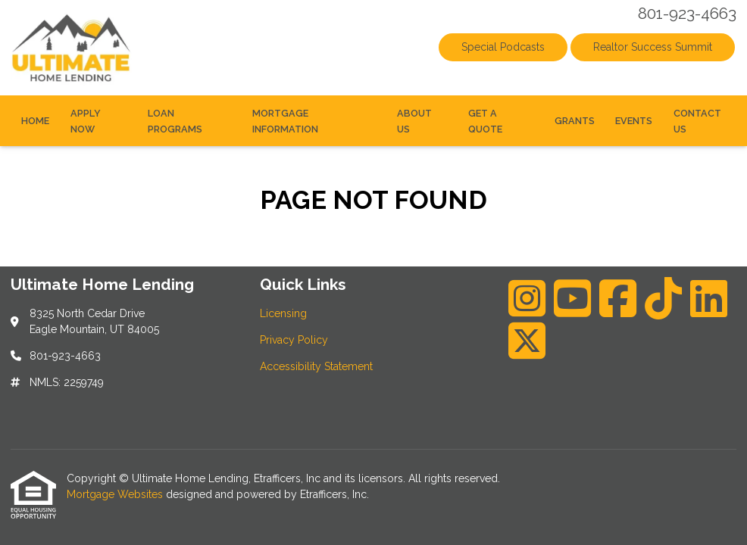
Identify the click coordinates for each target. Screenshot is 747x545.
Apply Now (85, 121)
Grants (575, 120)
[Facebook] (617, 298)
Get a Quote (485, 121)
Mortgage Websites (116, 494)
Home (35, 120)
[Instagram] (526, 298)
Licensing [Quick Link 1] (283, 313)
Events (633, 120)
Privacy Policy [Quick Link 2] (294, 340)
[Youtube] (572, 298)
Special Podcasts (503, 47)
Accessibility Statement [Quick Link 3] (316, 366)
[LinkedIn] (708, 298)
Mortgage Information (285, 121)
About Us (414, 121)
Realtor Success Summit (652, 47)
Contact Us (697, 121)
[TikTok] (663, 298)
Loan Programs (175, 121)
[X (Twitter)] (526, 340)
